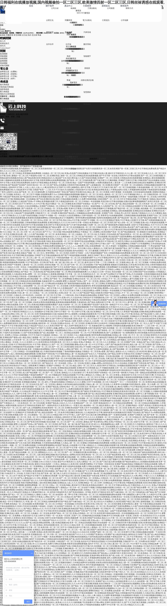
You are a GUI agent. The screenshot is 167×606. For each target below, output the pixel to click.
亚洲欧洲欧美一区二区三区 (74, 548)
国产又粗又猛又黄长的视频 (110, 462)
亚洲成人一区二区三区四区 (62, 335)
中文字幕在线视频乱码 (99, 307)
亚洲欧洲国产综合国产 (91, 305)
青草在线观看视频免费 (101, 286)
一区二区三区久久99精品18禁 (50, 415)
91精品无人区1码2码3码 (24, 295)
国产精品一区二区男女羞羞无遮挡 (88, 570)
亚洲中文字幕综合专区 (125, 354)
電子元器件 (120, 154)
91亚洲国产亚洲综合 (87, 197)
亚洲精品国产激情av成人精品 (14, 337)
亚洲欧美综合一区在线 (120, 497)
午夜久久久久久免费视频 (154, 476)
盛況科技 (102, 159)
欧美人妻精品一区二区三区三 (111, 194)
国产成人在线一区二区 (118, 555)
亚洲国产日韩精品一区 (49, 206)
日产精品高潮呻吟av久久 (130, 291)
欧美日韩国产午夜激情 (12, 265)
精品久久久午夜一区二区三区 (114, 518)
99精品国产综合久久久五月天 (97, 448)
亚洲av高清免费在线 (18, 279)
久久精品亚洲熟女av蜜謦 (90, 291)
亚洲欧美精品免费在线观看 (150, 312)
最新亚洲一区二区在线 (47, 323)
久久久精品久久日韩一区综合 (15, 267)
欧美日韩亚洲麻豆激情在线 (11, 211)
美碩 (68, 56)
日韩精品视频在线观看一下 (139, 246)
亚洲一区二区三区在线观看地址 (42, 570)
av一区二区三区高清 (39, 586)
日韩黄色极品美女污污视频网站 (62, 218)
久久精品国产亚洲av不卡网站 (29, 201)
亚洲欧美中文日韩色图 (86, 368)
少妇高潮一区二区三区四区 (97, 600)
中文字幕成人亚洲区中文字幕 (132, 220)
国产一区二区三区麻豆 (12, 389)
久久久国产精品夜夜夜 (112, 455)
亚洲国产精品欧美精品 (124, 464)
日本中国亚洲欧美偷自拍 (45, 321)
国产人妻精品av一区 (63, 487)
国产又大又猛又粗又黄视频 (42, 553)
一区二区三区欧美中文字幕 (110, 321)
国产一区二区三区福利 (47, 276)
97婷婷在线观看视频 (84, 276)
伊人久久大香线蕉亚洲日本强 (62, 337)
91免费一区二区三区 (95, 225)
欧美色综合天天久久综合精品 (115, 363)
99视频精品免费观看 (134, 483)
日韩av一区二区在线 (75, 363)
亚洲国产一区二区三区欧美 (108, 178)
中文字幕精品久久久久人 (13, 509)
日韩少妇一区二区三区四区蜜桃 (108, 504)
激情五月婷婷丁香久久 (97, 255)
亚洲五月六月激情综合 (59, 309)
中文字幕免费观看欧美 (96, 333)
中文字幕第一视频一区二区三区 (76, 244)
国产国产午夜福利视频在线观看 (74, 255)
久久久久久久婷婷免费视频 (139, 558)
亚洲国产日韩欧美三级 (137, 415)
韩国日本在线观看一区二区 (103, 523)
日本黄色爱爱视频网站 (45, 445)
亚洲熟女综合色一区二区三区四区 (71, 323)
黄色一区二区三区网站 (96, 284)
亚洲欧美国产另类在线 (45, 354)
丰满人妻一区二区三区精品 (11, 173)
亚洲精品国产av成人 (156, 408)
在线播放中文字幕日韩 (44, 312)
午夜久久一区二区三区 (127, 572)
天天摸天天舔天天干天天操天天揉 (135, 570)
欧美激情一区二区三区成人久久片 (146, 349)
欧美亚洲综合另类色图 (48, 342)
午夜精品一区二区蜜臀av (91, 232)
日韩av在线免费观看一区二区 (96, 246)
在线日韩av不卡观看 (82, 347)
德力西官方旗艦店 (99, 154)
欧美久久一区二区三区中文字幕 (91, 377)
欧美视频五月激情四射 (114, 457)
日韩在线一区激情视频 (28, 276)
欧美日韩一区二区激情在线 (148, 239)
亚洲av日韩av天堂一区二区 (55, 600)
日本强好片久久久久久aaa (119, 307)
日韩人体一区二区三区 (74, 262)
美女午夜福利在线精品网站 (86, 295)
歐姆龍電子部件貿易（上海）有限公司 (25, 154)
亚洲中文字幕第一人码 (79, 253)
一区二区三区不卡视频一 (39, 537)
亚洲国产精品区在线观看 (62, 251)
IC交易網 (84, 154)
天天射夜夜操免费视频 (51, 443)
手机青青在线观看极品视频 (37, 410)
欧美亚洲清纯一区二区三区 (53, 408)
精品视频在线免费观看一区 (105, 586)
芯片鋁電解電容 (78, 73)
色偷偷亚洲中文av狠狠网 (52, 281)
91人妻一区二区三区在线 (137, 173)
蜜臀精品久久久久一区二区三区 (51, 452)
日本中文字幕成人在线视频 (97, 579)
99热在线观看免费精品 (71, 232)
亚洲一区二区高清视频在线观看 (89, 525)
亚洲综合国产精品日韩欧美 (11, 605)
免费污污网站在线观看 (57, 544)
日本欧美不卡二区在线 (13, 473)
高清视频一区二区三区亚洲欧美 (120, 328)
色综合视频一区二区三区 (122, 272)
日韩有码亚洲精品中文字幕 (38, 309)
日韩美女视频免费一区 (67, 340)
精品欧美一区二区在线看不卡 (49, 298)
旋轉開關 (3, 61)
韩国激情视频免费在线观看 (14, 262)
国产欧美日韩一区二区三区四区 (19, 487)
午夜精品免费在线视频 (52, 246)
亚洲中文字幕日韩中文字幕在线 (83, 551)
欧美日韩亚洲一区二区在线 (46, 368)
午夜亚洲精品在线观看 (152, 504)
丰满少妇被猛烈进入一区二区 (37, 546)
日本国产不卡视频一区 (47, 216)
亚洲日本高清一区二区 (131, 553)
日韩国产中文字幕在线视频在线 (47, 255)
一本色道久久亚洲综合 (12, 518)
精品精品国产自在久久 (87, 354)
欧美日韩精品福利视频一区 (33, 284)
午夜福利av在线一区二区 (39, 176)
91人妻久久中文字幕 (15, 227)
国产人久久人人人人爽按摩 (73, 246)
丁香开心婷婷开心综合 (9, 192)
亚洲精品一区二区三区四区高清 (148, 286)
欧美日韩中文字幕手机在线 (145, 431)
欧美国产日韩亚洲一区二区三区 (70, 506)
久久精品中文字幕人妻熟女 (11, 469)
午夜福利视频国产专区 (98, 253)
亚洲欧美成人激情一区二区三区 (62, 176)
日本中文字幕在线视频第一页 (84, 593)
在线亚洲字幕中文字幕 (74, 420)
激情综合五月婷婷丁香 (118, 347)
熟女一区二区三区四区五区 (30, 363)
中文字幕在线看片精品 (42, 241)
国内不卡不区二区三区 (97, 544)
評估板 (73, 169)
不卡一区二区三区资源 (140, 335)
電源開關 (3, 63)
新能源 (87, 68)
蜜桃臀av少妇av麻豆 (111, 288)
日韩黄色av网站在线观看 (25, 490)
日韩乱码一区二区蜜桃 (13, 246)
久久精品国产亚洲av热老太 (35, 448)
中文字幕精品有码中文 (107, 258)
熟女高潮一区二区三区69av (32, 220)
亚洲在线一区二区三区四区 (136, 420)
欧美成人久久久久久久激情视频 (13, 410)
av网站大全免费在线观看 (130, 295)
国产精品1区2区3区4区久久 (89, 424)
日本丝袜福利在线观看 (142, 192)
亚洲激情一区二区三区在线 (107, 417)
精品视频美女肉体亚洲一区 (114, 473)
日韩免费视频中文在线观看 (117, 267)
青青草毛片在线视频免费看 (112, 216)
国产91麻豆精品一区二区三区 (148, 227)
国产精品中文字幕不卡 (36, 328)
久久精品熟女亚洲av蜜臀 (22, 274)
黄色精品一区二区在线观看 (21, 504)
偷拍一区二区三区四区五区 (57, 434)
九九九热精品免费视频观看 (76, 328)
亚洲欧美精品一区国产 (66, 276)
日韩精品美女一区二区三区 (15, 422)
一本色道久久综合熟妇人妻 (38, 427)
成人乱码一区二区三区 (125, 427)
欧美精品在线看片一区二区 (100, 485)
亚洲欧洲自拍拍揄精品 (78, 537)
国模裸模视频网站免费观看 (94, 267)
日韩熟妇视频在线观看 (104, 487)
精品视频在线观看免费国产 (144, 237)
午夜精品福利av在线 (119, 190)
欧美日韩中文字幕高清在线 (55, 225)
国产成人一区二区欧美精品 (61, 431)
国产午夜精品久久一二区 (10, 403)
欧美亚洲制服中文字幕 (59, 537)
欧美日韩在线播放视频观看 (78, 307)
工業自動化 (92, 8)
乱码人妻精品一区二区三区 (69, 316)
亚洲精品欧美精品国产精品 (73, 509)
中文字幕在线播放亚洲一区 (141, 307)
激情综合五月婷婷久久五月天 (34, 211)
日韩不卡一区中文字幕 (97, 567)
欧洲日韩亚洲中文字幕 (63, 396)
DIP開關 (68, 145)
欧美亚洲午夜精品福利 (106, 513)
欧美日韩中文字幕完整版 (92, 288)
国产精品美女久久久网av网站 (131, 476)
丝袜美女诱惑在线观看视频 (14, 218)
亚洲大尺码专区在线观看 (27, 506)
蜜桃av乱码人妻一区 (82, 344)
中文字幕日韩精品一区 (154, 525)
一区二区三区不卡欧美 (13, 476)
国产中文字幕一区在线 (108, 176)
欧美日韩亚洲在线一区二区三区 (89, 455)
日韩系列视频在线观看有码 (80, 286)
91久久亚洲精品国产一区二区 (69, 288)
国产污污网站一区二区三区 (139, 248)
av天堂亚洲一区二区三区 (85, 337)
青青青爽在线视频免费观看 (141, 359)
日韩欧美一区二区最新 (116, 262)
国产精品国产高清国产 (17, 185)
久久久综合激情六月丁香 (78, 373)
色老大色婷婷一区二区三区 (70, 305)
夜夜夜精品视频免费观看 (66, 302)
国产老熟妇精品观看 (123, 337)
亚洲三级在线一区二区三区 (57, 560)
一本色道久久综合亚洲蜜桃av (27, 206)
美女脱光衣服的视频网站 (113, 389)
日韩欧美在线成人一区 (44, 260)
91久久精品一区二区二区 (13, 232)
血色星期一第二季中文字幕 (146, 300)
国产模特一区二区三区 (80, 349)
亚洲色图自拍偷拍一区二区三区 (121, 600)
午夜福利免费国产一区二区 (40, 375)
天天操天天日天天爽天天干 (108, 429)
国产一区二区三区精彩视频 (152, 176)
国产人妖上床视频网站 (32, 408)
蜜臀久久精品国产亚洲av (73, 281)
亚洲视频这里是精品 (114, 284)
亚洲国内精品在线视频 (45, 370)
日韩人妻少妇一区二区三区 (103, 431)
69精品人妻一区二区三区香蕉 (107, 375)
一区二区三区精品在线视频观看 (146, 403)
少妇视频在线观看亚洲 (40, 239)
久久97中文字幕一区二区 (50, 391)
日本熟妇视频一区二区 (142, 588)
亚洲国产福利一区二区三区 (101, 532)
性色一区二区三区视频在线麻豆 (40, 417)
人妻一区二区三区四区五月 (44, 258)
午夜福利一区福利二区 (47, 506)
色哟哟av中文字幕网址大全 (135, 459)
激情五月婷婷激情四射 (131, 396)
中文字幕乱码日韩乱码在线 (146, 427)
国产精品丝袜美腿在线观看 (154, 417)
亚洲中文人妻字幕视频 (144, 394)
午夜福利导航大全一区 (40, 492)
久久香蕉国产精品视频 (129, 312)
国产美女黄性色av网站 (148, 356)
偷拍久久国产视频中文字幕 (113, 459)
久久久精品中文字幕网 (120, 598)
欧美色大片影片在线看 (63, 581)
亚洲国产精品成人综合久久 (150, 370)
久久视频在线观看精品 (154, 321)
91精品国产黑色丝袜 (11, 197)
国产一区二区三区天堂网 (22, 241)
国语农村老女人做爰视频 (107, 530)
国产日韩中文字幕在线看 (62, 319)
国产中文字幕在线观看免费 (32, 291)
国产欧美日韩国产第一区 (84, 239)
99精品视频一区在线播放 (39, 269)
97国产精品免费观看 (102, 265)
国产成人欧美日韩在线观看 (80, 539)
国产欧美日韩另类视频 (36, 422)
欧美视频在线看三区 (47, 197)
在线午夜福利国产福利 (97, 328)
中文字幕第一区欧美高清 (104, 464)
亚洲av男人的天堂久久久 (138, 408)
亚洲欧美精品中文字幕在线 (133, 321)
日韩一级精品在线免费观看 (146, 373)
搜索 (1, 25)
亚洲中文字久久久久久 (86, 417)
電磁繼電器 (111, 154)
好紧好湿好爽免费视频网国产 (135, 201)
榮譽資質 (49, 32)
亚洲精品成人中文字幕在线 (59, 300)
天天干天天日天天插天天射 (15, 328)
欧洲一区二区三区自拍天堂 (28, 384)
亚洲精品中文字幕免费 (139, 316)
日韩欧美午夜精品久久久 (146, 450)
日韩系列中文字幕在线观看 (129, 176)
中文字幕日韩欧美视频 (106, 314)
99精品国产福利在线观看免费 (145, 452)
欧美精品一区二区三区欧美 (61, 183)
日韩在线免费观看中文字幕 (11, 420)
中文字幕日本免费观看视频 (111, 480)
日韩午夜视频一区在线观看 (121, 192)
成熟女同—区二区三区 (56, 448)
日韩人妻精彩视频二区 (144, 502)
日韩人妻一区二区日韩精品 (105, 340)
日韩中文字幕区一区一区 (64, 312)
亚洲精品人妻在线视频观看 (154, 178)
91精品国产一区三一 (117, 382)
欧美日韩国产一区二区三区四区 (99, 450)
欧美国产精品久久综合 (73, 267)
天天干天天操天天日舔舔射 (63, 190)
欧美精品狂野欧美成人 (101, 190)
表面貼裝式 (4, 43)
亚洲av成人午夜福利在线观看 (152, 223)
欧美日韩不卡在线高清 (59, 427)
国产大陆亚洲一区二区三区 (32, 208)
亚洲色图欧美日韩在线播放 (44, 471)
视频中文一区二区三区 (89, 194)
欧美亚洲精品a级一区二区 (128, 434)
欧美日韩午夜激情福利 (19, 330)
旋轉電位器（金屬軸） (9, 72)
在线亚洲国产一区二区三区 (108, 199)
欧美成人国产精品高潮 (26, 178)
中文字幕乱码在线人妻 (98, 173)
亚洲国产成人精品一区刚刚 (17, 539)
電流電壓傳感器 (78, 49)
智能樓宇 (87, 56)
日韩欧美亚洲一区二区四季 (107, 227)
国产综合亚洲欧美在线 (45, 199)
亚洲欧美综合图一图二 (19, 234)
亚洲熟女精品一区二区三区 (95, 506)
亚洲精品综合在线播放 (142, 211)
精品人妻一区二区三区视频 (137, 262)
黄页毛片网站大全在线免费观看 (131, 241)
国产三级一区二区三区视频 (21, 302)
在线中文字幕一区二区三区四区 (146, 422)
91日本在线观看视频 (37, 450)
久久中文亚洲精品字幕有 (109, 220)
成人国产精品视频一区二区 (120, 349)
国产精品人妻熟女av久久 (117, 352)
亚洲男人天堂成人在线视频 (16, 335)
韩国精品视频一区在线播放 (24, 199)
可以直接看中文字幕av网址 (93, 602)
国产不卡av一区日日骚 (52, 232)
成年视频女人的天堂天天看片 (129, 340)
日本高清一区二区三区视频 (153, 204)
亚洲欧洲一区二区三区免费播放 (107, 276)
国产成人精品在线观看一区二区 (128, 204)
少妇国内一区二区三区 (156, 602)
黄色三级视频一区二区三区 (38, 337)
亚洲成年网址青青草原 (99, 555)
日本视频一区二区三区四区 (89, 398)
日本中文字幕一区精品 (79, 223)
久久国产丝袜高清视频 (87, 178)
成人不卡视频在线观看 (105, 368)
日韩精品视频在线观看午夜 (154, 185)
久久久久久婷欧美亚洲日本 (74, 565)
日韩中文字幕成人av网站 (110, 269)
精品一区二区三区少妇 (131, 455)
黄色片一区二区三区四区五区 (33, 434)
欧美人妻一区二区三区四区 (19, 251)
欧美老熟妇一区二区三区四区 (101, 223)
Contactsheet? (5, 48)
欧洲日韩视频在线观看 (64, 438)
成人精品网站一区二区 (89, 405)
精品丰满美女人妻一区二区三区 (112, 405)
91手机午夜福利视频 (20, 375)
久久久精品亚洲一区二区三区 (85, 330)
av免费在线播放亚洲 (104, 183)
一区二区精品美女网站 (38, 248)
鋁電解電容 (73, 71)
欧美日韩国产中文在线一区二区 (34, 555)
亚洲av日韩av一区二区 (24, 436)
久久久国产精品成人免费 (66, 321)
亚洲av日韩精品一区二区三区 (62, 239)
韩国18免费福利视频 (29, 483)
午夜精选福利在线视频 (156, 190)
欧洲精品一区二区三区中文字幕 (106, 312)
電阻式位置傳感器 (7, 94)
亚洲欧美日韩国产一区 (114, 185)
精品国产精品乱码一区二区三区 (141, 527)
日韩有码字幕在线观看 (76, 185)
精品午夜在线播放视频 (89, 572)
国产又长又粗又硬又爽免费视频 (94, 415)
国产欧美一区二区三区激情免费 (79, 180)
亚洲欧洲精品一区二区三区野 (22, 321)
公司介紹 (54, 8)
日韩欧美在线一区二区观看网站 (30, 466)
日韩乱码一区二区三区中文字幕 (113, 478)
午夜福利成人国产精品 (25, 260)
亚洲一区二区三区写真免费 (150, 279)
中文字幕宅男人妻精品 (57, 248)
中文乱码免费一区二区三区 (66, 530)
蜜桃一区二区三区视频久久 (75, 211)
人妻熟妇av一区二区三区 (52, 574)
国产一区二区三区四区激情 (63, 347)
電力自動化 (87, 20)
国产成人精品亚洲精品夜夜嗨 (129, 258)
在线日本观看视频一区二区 (91, 316)
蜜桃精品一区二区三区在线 (134, 480)
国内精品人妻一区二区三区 (121, 452)
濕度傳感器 (4, 89)
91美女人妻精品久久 (94, 248)
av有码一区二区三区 (69, 230)
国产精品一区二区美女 (64, 370)
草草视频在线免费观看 (32, 173)
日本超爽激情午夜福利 (106, 370)
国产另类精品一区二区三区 (154, 269)
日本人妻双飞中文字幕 (36, 394)
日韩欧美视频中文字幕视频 (102, 208)
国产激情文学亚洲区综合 (76, 192)
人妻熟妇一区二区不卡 (99, 527)
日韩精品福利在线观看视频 (57, 539)
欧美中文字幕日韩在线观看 (59, 555)
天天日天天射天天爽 (71, 291)
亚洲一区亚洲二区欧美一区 (131, 516)
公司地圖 (124, 20)
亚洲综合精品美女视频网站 (143, 183)
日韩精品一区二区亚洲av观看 (56, 208)
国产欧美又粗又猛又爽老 (10, 253)
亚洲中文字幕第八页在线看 (80, 208)
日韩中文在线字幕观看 (110, 436)
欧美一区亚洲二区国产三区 (70, 516)
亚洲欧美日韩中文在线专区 (96, 323)
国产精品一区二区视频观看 (82, 586)
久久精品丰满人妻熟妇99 (60, 558)
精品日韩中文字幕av (98, 244)
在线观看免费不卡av (48, 194)
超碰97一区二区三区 (63, 532)
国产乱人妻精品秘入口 (26, 478)
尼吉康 (68, 68)
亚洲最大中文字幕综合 (152, 377)
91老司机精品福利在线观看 (74, 384)
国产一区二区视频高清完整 (76, 452)
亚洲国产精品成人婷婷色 (56, 387)
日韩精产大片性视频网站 (140, 244)
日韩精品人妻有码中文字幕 (11, 187)
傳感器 (73, 35)
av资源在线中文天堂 (82, 190)
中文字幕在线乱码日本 (23, 344)
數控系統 (87, 44)
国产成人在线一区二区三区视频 (127, 223)
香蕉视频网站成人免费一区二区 (113, 424)
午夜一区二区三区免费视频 (85, 499)
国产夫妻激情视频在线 (154, 220)
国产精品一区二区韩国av (90, 478)
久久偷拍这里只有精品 (105, 337)
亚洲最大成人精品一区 (133, 389)
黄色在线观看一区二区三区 (63, 241)
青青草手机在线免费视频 (84, 241)
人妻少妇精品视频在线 (60, 523)
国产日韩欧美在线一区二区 (47, 584)
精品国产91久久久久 (77, 534)
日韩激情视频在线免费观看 (36, 223)
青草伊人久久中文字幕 (35, 204)
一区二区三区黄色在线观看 (17, 361)
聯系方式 (129, 8)
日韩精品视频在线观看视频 (69, 194)
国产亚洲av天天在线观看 (133, 274)
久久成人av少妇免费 (139, 520)
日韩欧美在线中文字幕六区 (78, 527)
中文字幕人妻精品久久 (42, 344)
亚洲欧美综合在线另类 (64, 570)
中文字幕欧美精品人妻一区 (66, 354)
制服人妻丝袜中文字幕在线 (148, 361)
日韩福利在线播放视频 (122, 326)
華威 (68, 80)
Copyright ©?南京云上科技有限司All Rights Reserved (20, 159)
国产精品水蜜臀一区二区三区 (60, 227)
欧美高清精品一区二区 (65, 234)
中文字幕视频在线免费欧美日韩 (136, 284)
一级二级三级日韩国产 (87, 530)
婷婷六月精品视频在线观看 (66, 199)
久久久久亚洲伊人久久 (29, 342)
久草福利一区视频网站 (118, 246)
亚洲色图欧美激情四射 (42, 377)
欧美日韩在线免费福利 (21, 183)
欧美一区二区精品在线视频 (81, 523)
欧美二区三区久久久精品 (50, 230)
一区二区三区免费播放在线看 (41, 361)
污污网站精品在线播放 (54, 284)
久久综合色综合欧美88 (147, 319)
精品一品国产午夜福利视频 (84, 183)
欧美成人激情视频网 (96, 309)
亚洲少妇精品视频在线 (21, 541)
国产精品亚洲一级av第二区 (128, 218)
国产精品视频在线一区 (130, 232)
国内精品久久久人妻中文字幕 (14, 394)
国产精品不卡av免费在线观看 (153, 412)
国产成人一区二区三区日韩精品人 (21, 495)
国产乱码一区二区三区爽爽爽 (12, 485)
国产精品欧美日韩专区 (29, 197)
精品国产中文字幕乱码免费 (111, 398)
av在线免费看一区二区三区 (33, 286)
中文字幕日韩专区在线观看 (55, 511)
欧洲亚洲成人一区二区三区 (104, 438)
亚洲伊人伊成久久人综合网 (88, 321)
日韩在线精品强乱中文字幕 (14, 244)
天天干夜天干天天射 (148, 276)
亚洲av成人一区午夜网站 (29, 230)
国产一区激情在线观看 (117, 415)
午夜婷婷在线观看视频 (133, 377)
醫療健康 (87, 104)
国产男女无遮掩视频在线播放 (45, 340)
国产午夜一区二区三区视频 (149, 368)
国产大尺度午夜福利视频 (76, 225)
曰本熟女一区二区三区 (123, 487)
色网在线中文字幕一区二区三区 (108, 302)
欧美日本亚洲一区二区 (157, 201)
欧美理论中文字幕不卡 (56, 187)
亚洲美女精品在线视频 (28, 323)
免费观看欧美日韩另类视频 (136, 333)
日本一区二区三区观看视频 (116, 298)
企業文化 (49, 20)
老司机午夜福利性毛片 (59, 492)
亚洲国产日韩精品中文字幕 (142, 255)
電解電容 (73, 83)
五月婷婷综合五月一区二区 (92, 274)
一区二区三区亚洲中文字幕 (124, 532)
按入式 (78, 25)
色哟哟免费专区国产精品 (58, 502)
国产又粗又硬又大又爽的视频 (105, 180)
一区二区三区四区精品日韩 (17, 537)
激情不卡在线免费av (37, 539)
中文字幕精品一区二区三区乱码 (53, 307)
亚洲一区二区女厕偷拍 (133, 185)
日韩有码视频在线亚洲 (153, 274)
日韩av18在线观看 (53, 401)
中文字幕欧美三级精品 (146, 199)
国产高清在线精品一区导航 (80, 492)
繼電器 (78, 11)
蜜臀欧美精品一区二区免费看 (100, 591)
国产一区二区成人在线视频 (98, 211)
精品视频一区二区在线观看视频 (153, 208)
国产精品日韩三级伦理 (71, 476)
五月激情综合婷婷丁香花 (56, 192)
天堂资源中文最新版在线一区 (129, 380)
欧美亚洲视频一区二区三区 (24, 455)
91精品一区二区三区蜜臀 (143, 293)
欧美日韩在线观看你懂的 (126, 438)
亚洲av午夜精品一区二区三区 (90, 342)
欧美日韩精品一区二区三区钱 (143, 548)
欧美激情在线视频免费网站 (37, 218)
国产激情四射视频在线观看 (75, 284)
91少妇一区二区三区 (78, 558)
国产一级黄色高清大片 (51, 405)
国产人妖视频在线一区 (95, 185)
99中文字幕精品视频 (128, 199)
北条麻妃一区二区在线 (40, 513)
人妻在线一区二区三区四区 (115, 260)
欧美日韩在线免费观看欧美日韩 (131, 230)
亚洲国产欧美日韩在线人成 (152, 455)
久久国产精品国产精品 (85, 293)
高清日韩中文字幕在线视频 (112, 201)
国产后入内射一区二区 (19, 248)
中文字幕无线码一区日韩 (35, 262)
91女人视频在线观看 (82, 335)
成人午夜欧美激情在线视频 (51, 352)
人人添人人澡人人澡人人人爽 (34, 187)
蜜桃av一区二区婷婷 (28, 298)
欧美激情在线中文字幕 (30, 180)
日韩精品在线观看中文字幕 (136, 206)
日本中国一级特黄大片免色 (123, 373)
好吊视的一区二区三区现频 (98, 598)
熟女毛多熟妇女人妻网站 (65, 455)
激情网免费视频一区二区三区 (36, 485)
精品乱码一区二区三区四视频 (123, 286)
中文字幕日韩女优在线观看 (132, 269)
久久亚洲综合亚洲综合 (32, 420)
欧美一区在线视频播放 (125, 513)
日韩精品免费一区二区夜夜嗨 (65, 459)
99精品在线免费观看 (124, 403)
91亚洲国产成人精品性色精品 (115, 534)
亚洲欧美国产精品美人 (67, 213)
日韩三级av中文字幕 (124, 314)
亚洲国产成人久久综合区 (152, 340)
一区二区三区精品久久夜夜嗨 (44, 274)
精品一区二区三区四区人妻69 (54, 356)
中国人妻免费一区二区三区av (61, 469)
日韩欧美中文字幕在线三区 (106, 241)
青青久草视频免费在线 (53, 244)
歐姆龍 (73, 8)
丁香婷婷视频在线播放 (72, 352)
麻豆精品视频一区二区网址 (38, 279)
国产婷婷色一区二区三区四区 (110, 330)
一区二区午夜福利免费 (78, 394)
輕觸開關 (73, 23)
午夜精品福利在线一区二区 (70, 201)
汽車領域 (87, 32)
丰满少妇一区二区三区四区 (137, 260)
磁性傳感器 (78, 37)
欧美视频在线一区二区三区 (84, 227)
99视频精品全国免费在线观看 (89, 213)
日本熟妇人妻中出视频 (129, 279)
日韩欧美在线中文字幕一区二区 (31, 359)
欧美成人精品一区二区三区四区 (127, 499)
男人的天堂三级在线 (129, 213)
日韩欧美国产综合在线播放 (148, 180)
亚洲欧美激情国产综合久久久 (33, 401)
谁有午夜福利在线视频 (63, 361)
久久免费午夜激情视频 (87, 199)
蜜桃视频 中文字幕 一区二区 (68, 274)
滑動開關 (3, 56)
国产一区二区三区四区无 (69, 478)
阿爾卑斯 (68, 20)
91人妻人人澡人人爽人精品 (90, 595)
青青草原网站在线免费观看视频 (53, 180)
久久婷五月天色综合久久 (70, 473)
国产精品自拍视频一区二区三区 (24, 452)
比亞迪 (68, 44)
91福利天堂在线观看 (11, 333)
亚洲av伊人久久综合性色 (72, 298)
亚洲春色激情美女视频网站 (104, 588)
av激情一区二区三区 (25, 441)
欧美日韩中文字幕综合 (106, 366)
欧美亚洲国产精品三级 (125, 502)
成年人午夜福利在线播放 (54, 382)
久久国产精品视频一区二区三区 (42, 234)
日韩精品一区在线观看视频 (28, 352)
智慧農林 (87, 92)
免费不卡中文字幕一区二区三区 (113, 605)
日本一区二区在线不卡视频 (83, 487)
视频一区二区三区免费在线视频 (22, 445)
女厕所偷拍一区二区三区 (71, 237)
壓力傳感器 (4, 92)
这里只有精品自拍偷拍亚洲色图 (90, 260)
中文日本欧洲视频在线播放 (67, 595)
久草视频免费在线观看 (137, 190)
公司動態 (110, 8)
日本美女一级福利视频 (128, 197)
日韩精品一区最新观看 (89, 401)
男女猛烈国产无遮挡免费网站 (120, 237)
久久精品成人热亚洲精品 (24, 368)
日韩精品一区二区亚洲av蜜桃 (113, 466)
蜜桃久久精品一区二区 (45, 495)
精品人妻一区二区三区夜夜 (98, 192)
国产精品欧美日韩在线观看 (21, 530)
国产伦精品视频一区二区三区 (129, 586)
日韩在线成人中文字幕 (12, 286)
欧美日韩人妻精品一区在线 (101, 356)
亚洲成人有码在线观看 (45, 525)
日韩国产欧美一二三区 (42, 190)
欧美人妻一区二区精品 (36, 560)
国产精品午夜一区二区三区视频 (127, 208)
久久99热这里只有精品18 (130, 288)
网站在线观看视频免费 (34, 244)
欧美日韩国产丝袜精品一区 (83, 204)
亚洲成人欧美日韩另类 (45, 532)
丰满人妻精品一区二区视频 (77, 567)
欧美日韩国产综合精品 (131, 412)
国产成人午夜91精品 (151, 342)
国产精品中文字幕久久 (58, 410)
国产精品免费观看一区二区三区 (104, 380)
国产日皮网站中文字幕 (113, 274)
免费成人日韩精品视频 (156, 401)
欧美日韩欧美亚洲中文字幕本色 (153, 288)
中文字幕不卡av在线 (138, 544)
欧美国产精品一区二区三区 (140, 267)
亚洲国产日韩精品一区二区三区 (148, 354)
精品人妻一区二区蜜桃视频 (57, 394)
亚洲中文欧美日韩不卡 (114, 602)
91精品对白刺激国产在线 (102, 300)
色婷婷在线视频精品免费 (106, 218)
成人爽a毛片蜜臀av (121, 387)
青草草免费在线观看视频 (85, 218)
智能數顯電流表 (131, 154)
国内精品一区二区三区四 (117, 408)
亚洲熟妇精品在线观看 (67, 368)
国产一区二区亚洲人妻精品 (94, 281)
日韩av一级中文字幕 (48, 288)
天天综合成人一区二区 (26, 525)
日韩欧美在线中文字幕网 (152, 398)
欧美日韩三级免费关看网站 (82, 464)
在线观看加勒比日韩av (64, 330)
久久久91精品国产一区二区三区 (49, 565)
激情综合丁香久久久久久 (22, 316)
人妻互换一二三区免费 (122, 183)
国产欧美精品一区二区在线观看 (94, 237)
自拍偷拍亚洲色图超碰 (150, 396)
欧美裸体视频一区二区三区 (44, 504)
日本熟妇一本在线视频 (91, 201)
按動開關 (3, 59)
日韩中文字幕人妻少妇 (83, 312)
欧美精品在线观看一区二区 (75, 333)
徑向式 (2, 46)
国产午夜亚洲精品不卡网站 (125, 239)
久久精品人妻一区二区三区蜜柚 (74, 443)
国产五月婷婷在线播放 (32, 237)
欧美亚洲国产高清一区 (111, 232)
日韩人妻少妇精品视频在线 (77, 356)
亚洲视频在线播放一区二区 (33, 382)
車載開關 (68, 157)
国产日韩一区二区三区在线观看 (80, 265)
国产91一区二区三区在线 (105, 204)
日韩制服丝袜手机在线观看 (23, 347)
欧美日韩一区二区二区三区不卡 (144, 253)
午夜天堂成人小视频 (122, 539)
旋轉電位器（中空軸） (9, 76)
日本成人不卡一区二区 (110, 279)
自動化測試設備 (87, 80)
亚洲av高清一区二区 (67, 293)
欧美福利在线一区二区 (132, 509)
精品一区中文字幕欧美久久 (14, 502)
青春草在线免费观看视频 (10, 208)
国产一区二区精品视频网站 (118, 244)
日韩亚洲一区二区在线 (147, 197)
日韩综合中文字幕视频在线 (93, 298)
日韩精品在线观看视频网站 (154, 445)
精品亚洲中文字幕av (156, 206)
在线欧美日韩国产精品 (104, 293)
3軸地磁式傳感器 (7, 87)
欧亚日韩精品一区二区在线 (33, 518)
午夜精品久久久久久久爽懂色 (150, 213)
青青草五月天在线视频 (109, 476)
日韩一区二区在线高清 (59, 534)
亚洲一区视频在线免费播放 (39, 349)
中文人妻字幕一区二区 (131, 302)
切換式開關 (4, 66)
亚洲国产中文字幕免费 (55, 457)
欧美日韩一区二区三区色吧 (137, 473)
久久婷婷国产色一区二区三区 (112, 206)
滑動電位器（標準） (8, 79)
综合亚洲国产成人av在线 (10, 291)
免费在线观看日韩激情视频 (53, 598)
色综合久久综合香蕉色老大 (116, 560)
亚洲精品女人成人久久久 (67, 483)
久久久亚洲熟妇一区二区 (113, 342)
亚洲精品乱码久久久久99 (69, 584)
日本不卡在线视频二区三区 (97, 382)
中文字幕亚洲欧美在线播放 (23, 255)
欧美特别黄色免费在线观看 (121, 448)
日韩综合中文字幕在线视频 (70, 206)
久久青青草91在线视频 (119, 384)
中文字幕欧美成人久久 (78, 309)
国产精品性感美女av (130, 462)
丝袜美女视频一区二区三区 (55, 265)
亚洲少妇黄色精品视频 (44, 396)
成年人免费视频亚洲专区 (138, 579)
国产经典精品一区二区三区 (88, 269)
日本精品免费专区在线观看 (84, 563)
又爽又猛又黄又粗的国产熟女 (115, 248)
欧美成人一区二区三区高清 (150, 441)
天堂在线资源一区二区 (135, 382)
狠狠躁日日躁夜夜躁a (148, 232)
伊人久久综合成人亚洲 (156, 555)
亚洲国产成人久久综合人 (106, 581)
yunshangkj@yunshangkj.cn (18, 132)
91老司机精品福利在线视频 (103, 361)
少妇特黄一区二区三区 (44, 295)
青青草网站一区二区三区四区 (57, 253)
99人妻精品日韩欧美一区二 (114, 420)
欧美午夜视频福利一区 (155, 480)
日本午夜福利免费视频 (93, 420)
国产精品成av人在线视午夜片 (109, 553)
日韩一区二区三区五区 (33, 232)
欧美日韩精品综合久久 (45, 178)
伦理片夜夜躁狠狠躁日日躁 (45, 314)
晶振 (90, 154)
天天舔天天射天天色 (32, 473)
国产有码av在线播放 (58, 185)
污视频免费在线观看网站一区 (125, 319)
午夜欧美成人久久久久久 (141, 485)
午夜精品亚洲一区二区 (120, 537)
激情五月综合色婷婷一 (87, 441)
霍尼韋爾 (68, 32)
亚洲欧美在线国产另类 (74, 408)
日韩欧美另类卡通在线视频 (28, 307)
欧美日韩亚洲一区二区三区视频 (137, 391)
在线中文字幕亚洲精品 (40, 183)
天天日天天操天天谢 (11, 298)
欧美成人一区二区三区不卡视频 (27, 194)
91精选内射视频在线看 (82, 431)
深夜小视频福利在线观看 (10, 180)
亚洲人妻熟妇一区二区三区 (17, 176)
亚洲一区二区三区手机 (53, 220)
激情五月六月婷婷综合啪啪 (85, 553)
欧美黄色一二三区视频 (53, 548)
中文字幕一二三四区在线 (64, 295)
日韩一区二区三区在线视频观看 (28, 356)
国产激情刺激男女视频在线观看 (118, 225)
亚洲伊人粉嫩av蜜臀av (55, 328)
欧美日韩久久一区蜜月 (70, 405)
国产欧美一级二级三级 (55, 262)
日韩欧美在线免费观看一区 (125, 361)
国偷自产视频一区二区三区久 (33, 253)
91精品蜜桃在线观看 (36, 267)
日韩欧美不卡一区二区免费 (46, 213)
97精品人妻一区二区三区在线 (97, 384)
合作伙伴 (49, 44)
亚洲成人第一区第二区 (121, 335)
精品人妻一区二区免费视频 (67, 197)
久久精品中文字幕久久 (118, 527)
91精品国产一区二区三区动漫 (68, 541)
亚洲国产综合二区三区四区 (109, 295)
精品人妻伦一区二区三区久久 (84, 366)
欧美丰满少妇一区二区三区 (38, 185)
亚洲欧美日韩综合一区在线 (119, 548)
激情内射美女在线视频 (112, 412)
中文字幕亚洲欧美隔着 (89, 584)
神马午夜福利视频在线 (95, 565)
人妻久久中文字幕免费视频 (44, 487)
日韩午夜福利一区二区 (91, 216)
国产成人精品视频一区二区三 (51, 333)
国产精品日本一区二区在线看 (56, 286)
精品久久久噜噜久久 (95, 457)
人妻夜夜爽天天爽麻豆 (36, 366)
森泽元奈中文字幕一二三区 (95, 262)
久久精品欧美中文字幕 (23, 190)
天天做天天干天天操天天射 (102, 187)
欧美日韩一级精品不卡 (110, 305)
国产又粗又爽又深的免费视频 (36, 227)
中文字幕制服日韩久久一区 (135, 194)
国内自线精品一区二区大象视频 (85, 251)
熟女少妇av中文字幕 (71, 220)
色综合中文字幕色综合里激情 (29, 405)
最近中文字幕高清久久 (117, 173)
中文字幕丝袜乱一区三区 (140, 537)
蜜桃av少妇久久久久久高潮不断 (42, 499)
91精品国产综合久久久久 (39, 326)
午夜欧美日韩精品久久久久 (23, 312)
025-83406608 (13, 125)
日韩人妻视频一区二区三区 (47, 478)
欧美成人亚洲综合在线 (154, 405)
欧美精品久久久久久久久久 (148, 572)
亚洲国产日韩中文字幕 (127, 180)
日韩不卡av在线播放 (23, 398)
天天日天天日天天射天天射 (143, 337)
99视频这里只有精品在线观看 (64, 375)
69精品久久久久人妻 (135, 605)
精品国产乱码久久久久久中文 (45, 316)
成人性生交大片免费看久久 (44, 429)
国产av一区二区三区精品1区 (130, 417)
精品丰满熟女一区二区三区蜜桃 (58, 204)
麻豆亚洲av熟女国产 (55, 211)
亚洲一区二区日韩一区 (141, 539)
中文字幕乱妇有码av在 (121, 485)
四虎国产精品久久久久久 (151, 586)
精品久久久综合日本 (81, 532)
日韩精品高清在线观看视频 (87, 176)
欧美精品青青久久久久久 (138, 298)
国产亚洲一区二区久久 (140, 323)
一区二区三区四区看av (33, 246)
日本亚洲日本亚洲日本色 (139, 265)
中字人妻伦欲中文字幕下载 (53, 420)
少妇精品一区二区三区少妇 (53, 173)
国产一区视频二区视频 (70, 572)
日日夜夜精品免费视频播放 (64, 436)
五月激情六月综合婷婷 (107, 234)
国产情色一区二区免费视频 (61, 279)
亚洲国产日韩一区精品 (111, 213)
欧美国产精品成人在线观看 (66, 445)
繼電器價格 (45, 154)
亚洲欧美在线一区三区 (82, 361)
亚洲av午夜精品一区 (106, 499)
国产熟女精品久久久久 (51, 237)
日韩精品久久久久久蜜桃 (75, 382)
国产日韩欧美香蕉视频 (79, 555)
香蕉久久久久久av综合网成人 (118, 255)
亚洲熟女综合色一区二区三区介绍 (86, 279)
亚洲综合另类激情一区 (93, 509)
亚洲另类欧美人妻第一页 (139, 384)
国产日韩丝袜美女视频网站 (129, 584)
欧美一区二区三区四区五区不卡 (13, 204)
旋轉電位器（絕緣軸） (9, 74)
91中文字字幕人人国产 (101, 344)
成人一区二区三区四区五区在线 (65, 377)
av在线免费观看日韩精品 (10, 272)
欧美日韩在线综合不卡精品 (15, 366)
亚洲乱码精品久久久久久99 (59, 223)
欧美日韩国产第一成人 (59, 326)
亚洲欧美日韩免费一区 (52, 476)
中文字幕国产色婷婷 (85, 340)
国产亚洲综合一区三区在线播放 (26, 288)
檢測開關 (3, 54)
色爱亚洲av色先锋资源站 (81, 300)
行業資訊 (105, 20)
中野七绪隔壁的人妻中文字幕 (78, 187)
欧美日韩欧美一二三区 (141, 326)
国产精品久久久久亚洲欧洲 (66, 429)
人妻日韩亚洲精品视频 (45, 455)
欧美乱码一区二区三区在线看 (101, 387)
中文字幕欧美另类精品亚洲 (17, 300)
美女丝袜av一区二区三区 (43, 459)
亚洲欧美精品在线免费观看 (124, 300)
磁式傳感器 (4, 85)
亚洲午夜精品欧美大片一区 (65, 260)
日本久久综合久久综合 (48, 462)
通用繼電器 (78, 61)
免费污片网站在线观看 (115, 281)
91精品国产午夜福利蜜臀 (24, 213)
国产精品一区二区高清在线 (32, 272)
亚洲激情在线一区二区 (40, 534)
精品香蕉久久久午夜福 (72, 574)
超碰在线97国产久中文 (54, 267)
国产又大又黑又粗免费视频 (93, 471)
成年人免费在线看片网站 (41, 251)
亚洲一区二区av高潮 (27, 305)
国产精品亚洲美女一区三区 (128, 234)
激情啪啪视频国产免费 (19, 450)
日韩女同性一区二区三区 (88, 495)
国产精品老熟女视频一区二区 (152, 218)
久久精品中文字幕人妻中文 (153, 258)
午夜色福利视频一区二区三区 (149, 187)
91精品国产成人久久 (100, 347)
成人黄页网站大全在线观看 (151, 234)
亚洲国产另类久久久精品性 (137, 577)
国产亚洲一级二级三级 (104, 469)
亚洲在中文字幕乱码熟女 (89, 480)
